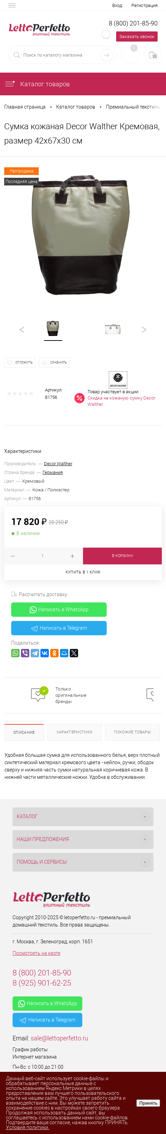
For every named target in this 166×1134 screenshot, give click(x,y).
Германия (53, 472)
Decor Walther (58, 463)
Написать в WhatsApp (59, 609)
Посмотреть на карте (36, 953)
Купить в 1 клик (83, 572)
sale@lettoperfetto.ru (59, 1038)
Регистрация (144, 5)
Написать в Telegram (59, 628)
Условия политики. (27, 1127)
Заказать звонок (136, 36)
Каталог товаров (37, 84)
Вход (117, 5)
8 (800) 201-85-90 (133, 23)
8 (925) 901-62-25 (42, 983)
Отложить (24, 362)
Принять (148, 1103)
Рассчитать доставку (39, 594)
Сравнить (58, 362)
